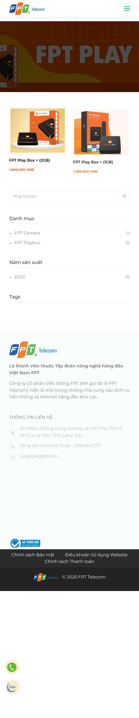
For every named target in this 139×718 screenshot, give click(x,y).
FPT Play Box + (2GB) (29, 160)
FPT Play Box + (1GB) (93, 168)
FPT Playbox (27, 248)
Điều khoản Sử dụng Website (96, 555)
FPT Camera (27, 239)
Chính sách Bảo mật (33, 555)
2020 (19, 283)
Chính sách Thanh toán (69, 561)
